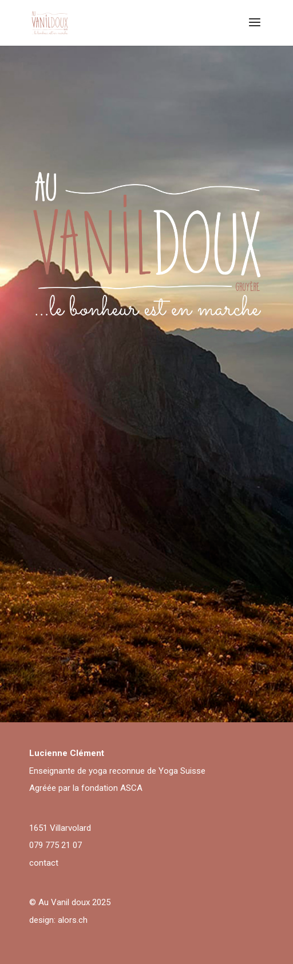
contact (43, 863)
